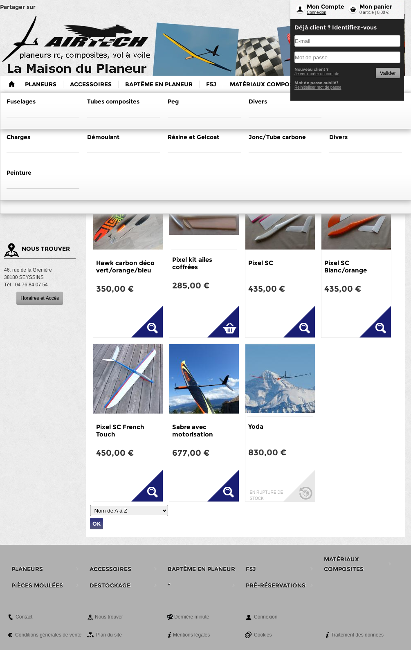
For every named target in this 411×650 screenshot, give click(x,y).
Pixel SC (260, 263)
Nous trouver (109, 617)
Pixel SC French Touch (120, 430)
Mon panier (375, 6)
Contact (24, 617)
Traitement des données (357, 635)
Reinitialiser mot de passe (317, 87)
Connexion (316, 12)
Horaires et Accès (39, 298)
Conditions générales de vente (48, 635)
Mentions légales (191, 635)
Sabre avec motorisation (192, 430)
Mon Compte (325, 6)
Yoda (255, 426)
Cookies (263, 635)
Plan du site (109, 635)
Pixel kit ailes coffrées (192, 263)
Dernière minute (191, 617)
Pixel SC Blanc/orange (345, 266)
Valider (388, 73)
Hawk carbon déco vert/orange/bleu (125, 266)
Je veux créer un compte (316, 74)
